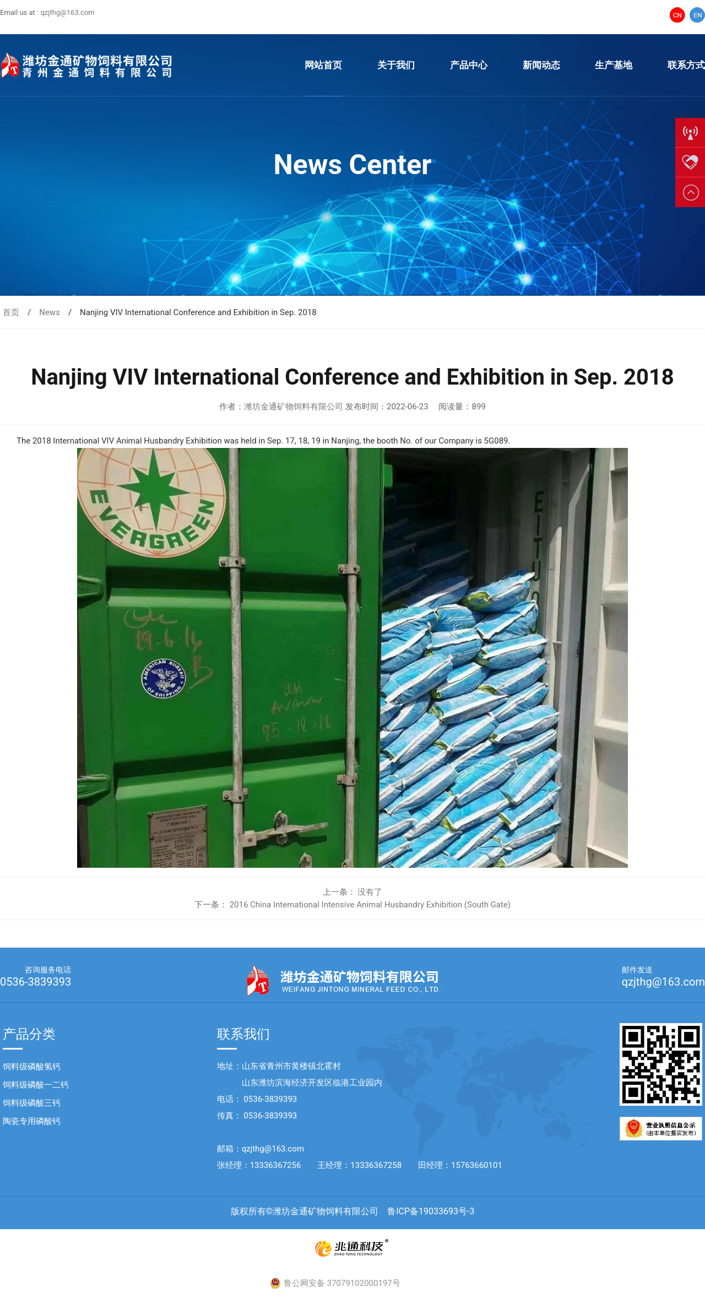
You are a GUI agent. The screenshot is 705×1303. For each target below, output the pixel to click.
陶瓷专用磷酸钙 (32, 1121)
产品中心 (468, 65)
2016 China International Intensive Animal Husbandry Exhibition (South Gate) (370, 905)
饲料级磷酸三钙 (32, 1103)
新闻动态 (541, 65)
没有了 (369, 892)
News (49, 312)
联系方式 (686, 65)
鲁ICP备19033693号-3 (430, 1211)
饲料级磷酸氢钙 (32, 1067)
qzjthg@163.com (67, 12)
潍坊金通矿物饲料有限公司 (293, 407)
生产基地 (613, 65)
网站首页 (323, 65)
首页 (11, 312)
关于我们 (396, 65)
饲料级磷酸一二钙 (36, 1085)
